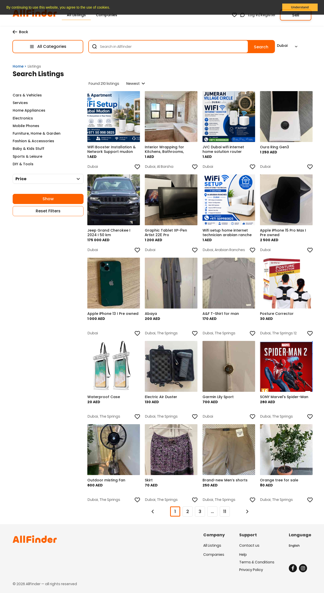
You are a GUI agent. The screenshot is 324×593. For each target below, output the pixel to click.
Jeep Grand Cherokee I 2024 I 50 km (109, 233)
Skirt (150, 481)
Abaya (152, 314)
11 (224, 511)
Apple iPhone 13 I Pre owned (107, 316)
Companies (213, 553)
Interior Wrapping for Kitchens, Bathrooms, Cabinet (165, 150)
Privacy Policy (251, 568)
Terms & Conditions (256, 561)
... (212, 511)
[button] (111, 8)
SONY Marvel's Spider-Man (285, 398)
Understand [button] (300, 7)
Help (243, 553)
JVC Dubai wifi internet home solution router (224, 150)
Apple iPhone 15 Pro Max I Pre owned (284, 233)
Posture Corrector (278, 314)
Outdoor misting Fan (107, 481)
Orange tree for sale (280, 481)
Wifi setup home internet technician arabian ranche (227, 233)
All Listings (212, 545)
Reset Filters (48, 211)
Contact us (249, 545)
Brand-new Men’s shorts (225, 481)
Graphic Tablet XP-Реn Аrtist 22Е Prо (167, 233)
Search (261, 47)
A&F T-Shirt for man (221, 314)
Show (48, 199)
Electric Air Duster (162, 398)
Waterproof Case (104, 398)
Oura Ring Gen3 (275, 148)
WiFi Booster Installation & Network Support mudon (112, 150)
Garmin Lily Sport (218, 398)
